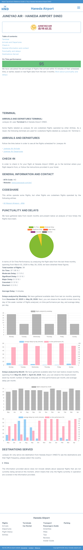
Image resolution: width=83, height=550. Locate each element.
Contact (31, 548)
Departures (6, 529)
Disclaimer (24, 548)
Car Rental (27, 526)
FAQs (45, 532)
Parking (67, 523)
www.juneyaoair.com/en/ (22, 183)
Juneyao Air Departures (13, 151)
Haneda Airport (42, 8)
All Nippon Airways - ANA (14, 203)
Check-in (5, 45)
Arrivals (5, 526)
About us (37, 548)
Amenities (47, 529)
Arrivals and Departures (12, 42)
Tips (45, 535)
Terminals (27, 523)
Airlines (5, 535)
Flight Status (7, 532)
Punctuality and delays (11, 51)
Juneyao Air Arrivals (11, 148)
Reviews (46, 538)
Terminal (5, 39)
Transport (47, 523)
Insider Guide (48, 541)
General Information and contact (15, 48)
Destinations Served (10, 54)
